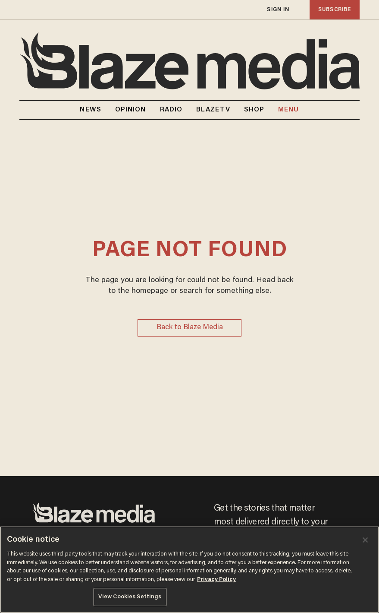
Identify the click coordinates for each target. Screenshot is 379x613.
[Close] (365, 539)
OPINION (130, 110)
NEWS (90, 110)
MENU (288, 110)
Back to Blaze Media (190, 327)
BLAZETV (213, 110)
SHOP (254, 110)
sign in (278, 10)
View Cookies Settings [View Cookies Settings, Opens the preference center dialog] (130, 597)
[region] (189, 569)
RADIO (171, 110)
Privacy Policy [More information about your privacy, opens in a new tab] (216, 579)
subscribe (334, 10)
